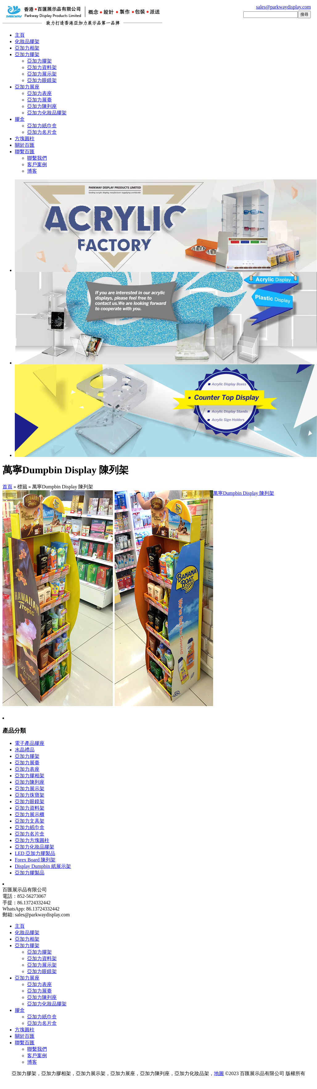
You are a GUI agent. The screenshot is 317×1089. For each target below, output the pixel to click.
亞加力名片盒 (42, 132)
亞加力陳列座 (42, 106)
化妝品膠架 (27, 41)
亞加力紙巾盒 (42, 125)
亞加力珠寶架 (29, 795)
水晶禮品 (25, 749)
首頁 (7, 486)
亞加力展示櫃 (29, 814)
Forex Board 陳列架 (35, 859)
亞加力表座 (39, 93)
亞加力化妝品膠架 (47, 112)
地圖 (219, 1073)
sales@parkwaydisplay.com (283, 7)
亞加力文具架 (29, 821)
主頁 (20, 35)
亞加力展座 (27, 86)
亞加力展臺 (39, 99)
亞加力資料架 (42, 67)
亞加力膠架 (27, 54)
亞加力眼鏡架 (42, 80)
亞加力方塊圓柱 (32, 840)
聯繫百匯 (25, 151)
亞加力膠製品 (29, 872)
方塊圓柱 (25, 138)
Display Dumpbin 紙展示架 (43, 866)
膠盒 (20, 119)
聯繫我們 (37, 158)
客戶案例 (37, 164)
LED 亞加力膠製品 (35, 853)
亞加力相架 (27, 48)
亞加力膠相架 (29, 775)
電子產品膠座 (29, 743)
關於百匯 (25, 145)
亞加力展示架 (42, 73)
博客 (32, 171)
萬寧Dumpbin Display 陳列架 (243, 493)
